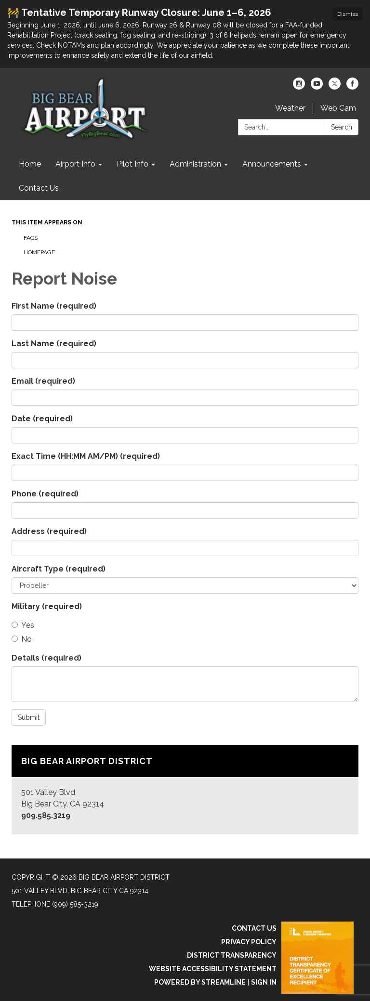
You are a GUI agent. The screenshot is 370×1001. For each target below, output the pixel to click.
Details (46, 658)
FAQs (31, 237)
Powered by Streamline (200, 982)
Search (341, 127)
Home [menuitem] (30, 164)
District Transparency (232, 955)
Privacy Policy (249, 942)
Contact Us (254, 928)
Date (42, 418)
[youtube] (317, 86)
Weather (290, 108)
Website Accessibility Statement (213, 969)
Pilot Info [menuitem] (132, 164)
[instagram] (299, 86)
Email (43, 381)
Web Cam (338, 108)
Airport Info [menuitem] (75, 164)
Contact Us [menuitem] (39, 188)
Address (49, 531)
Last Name (54, 343)
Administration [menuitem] (195, 164)
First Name (54, 306)
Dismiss (347, 14)
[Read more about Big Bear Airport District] (185, 789)
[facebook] (352, 86)
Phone (45, 493)
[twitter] (335, 86)
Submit (29, 717)
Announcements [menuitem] (271, 164)
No (22, 639)
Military (47, 606)
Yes (23, 625)
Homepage (39, 252)
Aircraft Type (59, 568)
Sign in (264, 982)
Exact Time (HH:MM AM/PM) (86, 456)
